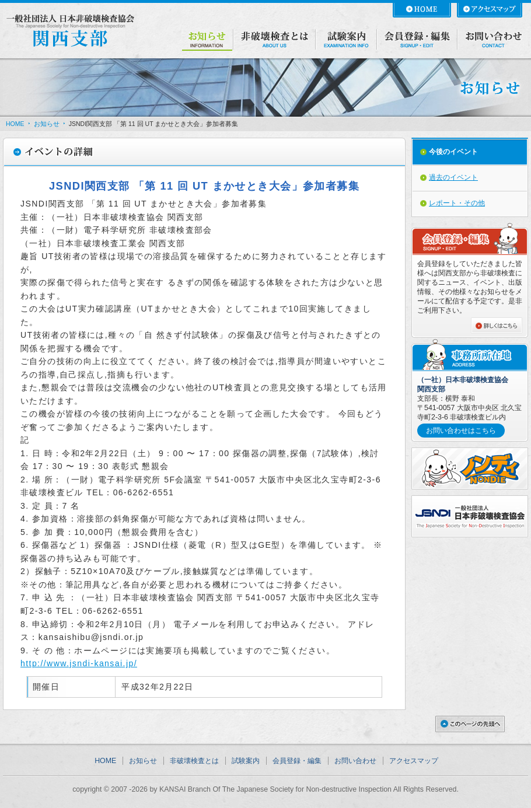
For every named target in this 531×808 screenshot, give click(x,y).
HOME (15, 123)
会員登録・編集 (297, 761)
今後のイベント (453, 152)
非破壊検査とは (194, 761)
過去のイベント (453, 177)
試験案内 (246, 761)
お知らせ (47, 123)
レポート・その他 (457, 203)
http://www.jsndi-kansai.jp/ (78, 663)
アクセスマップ (413, 761)
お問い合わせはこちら (461, 430)
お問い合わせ (355, 761)
